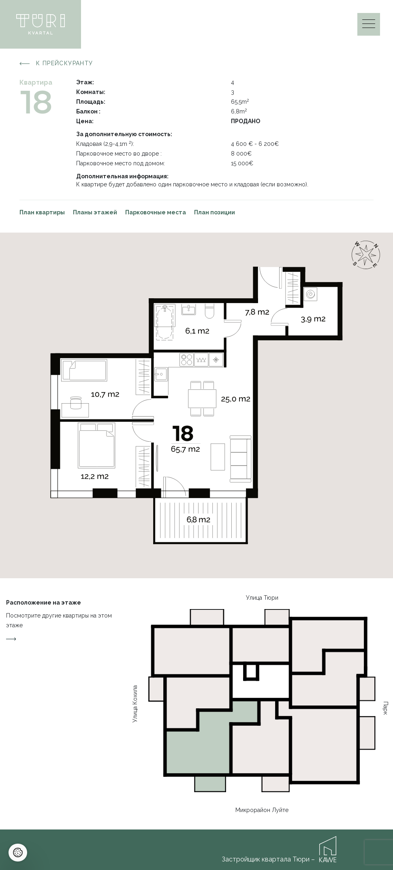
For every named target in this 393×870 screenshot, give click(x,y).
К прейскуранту (56, 63)
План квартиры (42, 212)
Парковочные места (155, 212)
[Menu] (368, 25)
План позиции (214, 212)
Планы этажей (95, 212)
